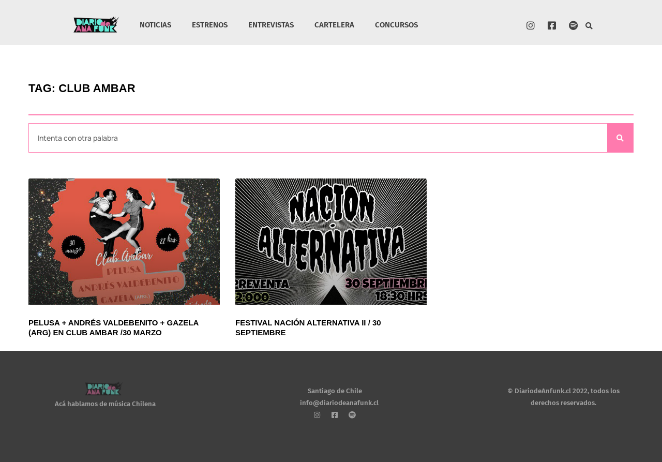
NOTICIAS (155, 24)
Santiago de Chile (335, 391)
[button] (589, 26)
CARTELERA (334, 24)
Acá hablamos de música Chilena (105, 404)
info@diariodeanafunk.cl (339, 403)
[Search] (620, 138)
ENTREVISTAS (271, 24)
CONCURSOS (396, 24)
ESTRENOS (210, 24)
